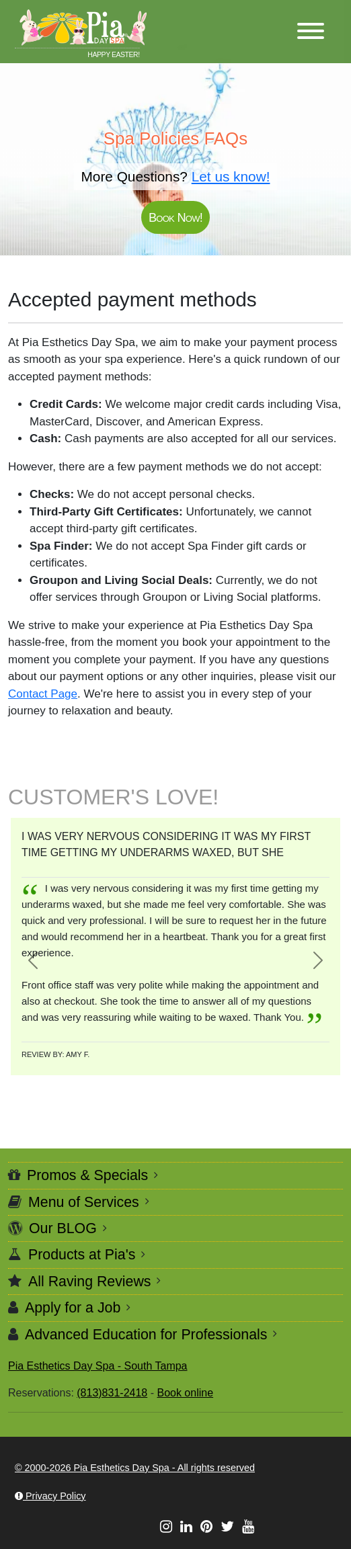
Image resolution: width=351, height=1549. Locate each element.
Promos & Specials (87, 1175)
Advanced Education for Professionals (146, 1335)
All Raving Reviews (89, 1281)
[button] (310, 32)
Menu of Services (83, 1202)
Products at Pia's (81, 1255)
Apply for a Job (72, 1308)
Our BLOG (63, 1228)
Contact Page (42, 693)
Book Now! (175, 217)
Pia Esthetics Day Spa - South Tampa (98, 1366)
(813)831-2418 (112, 1392)
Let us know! (231, 176)
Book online (185, 1392)
